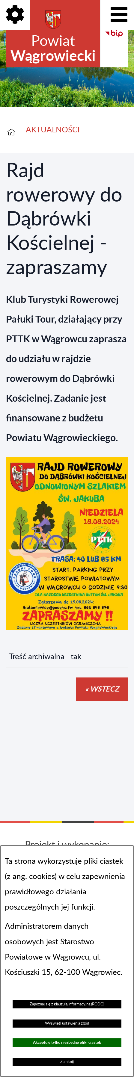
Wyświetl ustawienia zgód (67, 1023)
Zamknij (67, 1062)
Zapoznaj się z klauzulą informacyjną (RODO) (67, 1004)
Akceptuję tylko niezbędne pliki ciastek (67, 1042)
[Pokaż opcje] (15, 15)
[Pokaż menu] (119, 15)
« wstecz (102, 689)
